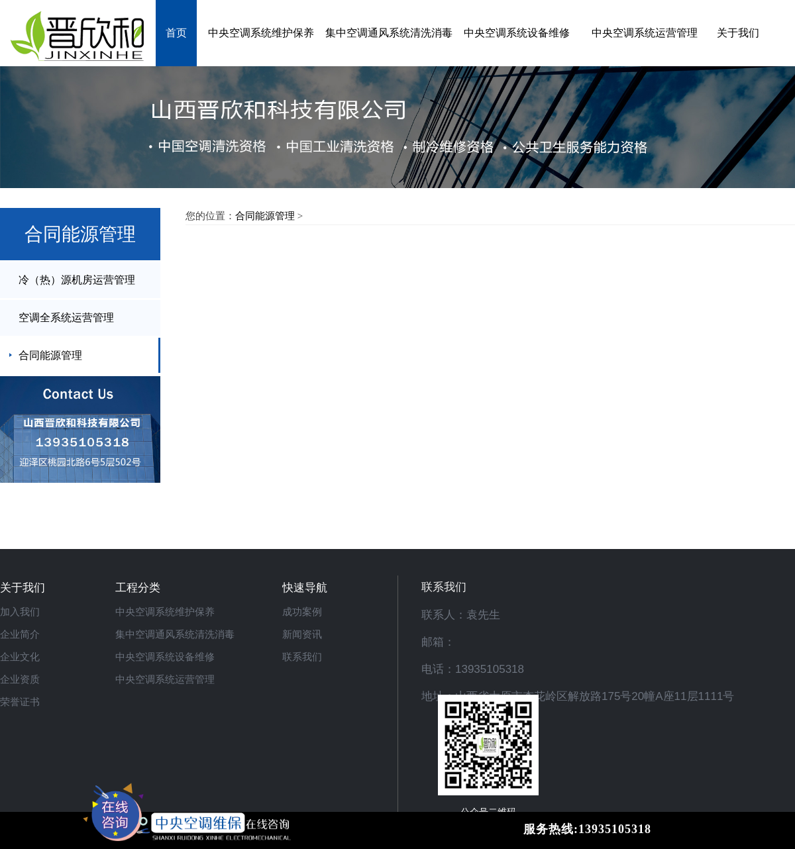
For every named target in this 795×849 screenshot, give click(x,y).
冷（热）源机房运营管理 (77, 279)
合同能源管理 (50, 355)
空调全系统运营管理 (66, 317)
